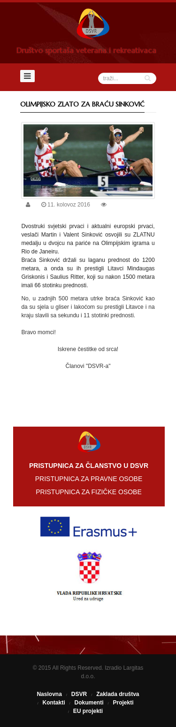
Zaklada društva (117, 694)
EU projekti (88, 711)
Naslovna (49, 694)
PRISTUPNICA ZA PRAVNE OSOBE (88, 478)
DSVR (79, 694)
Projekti (123, 702)
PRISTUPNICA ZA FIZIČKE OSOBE (89, 492)
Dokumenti (88, 702)
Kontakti (53, 702)
